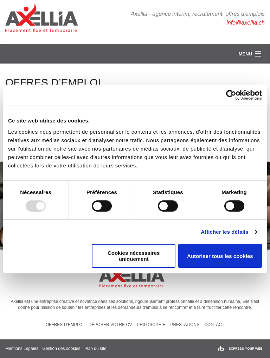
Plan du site (95, 348)
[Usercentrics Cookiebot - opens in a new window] (231, 95)
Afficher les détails (224, 232)
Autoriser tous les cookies (220, 256)
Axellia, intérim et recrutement (45, 19)
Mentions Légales (21, 348)
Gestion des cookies (61, 348)
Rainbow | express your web (240, 349)
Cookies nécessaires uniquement (134, 256)
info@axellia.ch (245, 23)
